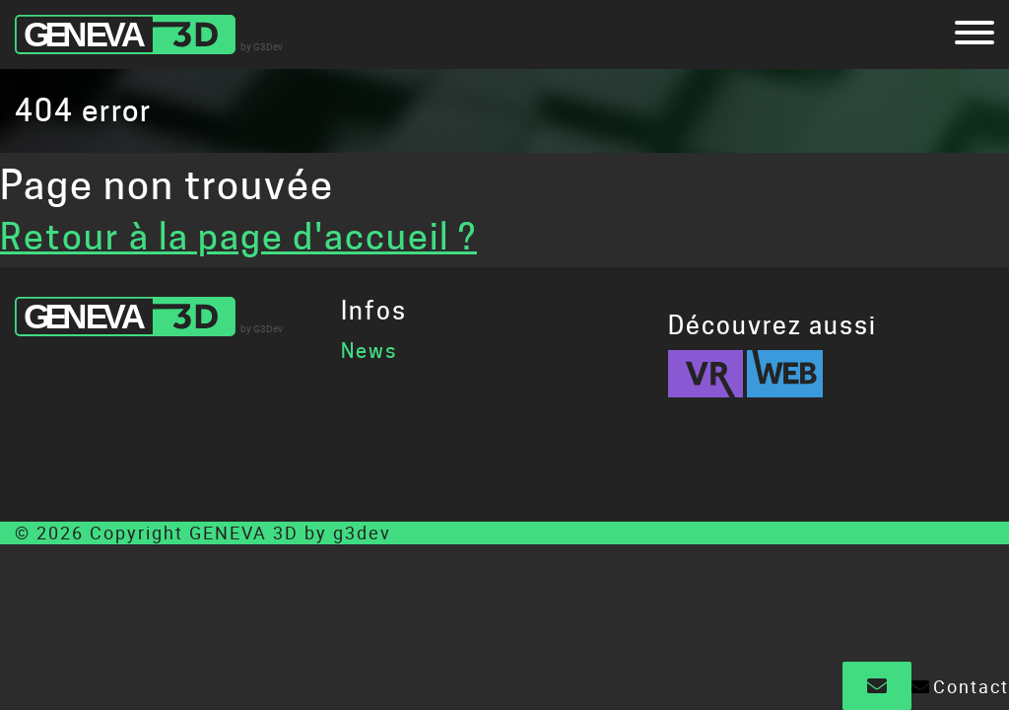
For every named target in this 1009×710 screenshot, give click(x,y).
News (369, 351)
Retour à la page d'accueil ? (238, 236)
